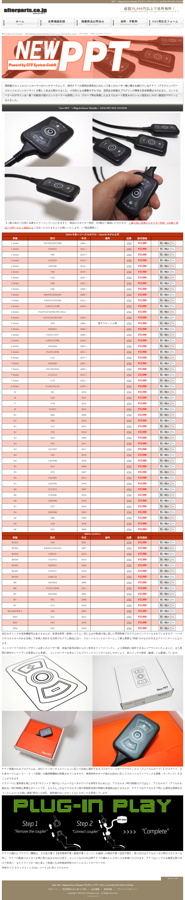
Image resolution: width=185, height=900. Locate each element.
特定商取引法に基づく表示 (74, 889)
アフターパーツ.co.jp (13, 33)
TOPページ (53, 889)
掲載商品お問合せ (92, 23)
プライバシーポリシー (127, 889)
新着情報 (108, 889)
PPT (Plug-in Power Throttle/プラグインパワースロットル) (50, 33)
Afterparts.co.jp (92, 893)
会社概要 (95, 889)
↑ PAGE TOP (172, 878)
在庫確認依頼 (56, 23)
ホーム (20, 23)
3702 (129, 243)
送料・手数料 (129, 23)
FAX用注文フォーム (165, 23)
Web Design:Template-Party (92, 896)
